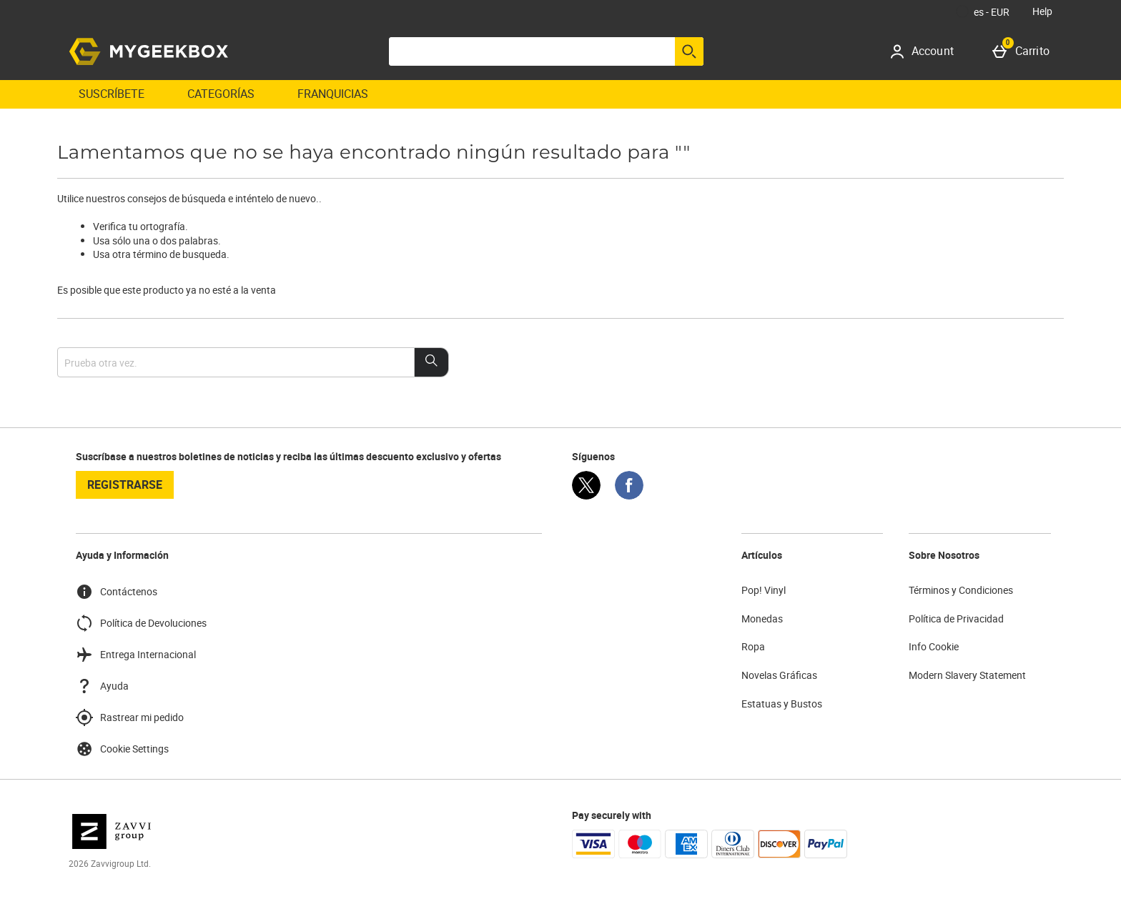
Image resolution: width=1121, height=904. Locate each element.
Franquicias (332, 93)
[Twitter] (586, 495)
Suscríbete (111, 93)
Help (1042, 11)
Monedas (762, 618)
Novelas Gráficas (779, 675)
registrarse (124, 484)
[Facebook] (629, 495)
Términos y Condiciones (961, 590)
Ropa (753, 646)
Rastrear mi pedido (130, 717)
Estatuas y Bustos (781, 703)
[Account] (927, 51)
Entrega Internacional (136, 654)
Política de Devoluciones (141, 623)
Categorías (221, 93)
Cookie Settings (122, 749)
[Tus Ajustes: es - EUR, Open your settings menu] (983, 11)
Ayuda (102, 686)
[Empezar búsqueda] (689, 51)
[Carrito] (1024, 51)
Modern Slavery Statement (967, 675)
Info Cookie (934, 646)
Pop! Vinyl (763, 590)
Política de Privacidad (956, 618)
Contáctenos (116, 591)
